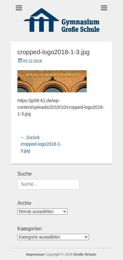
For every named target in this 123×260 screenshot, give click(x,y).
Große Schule (84, 254)
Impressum (35, 254)
